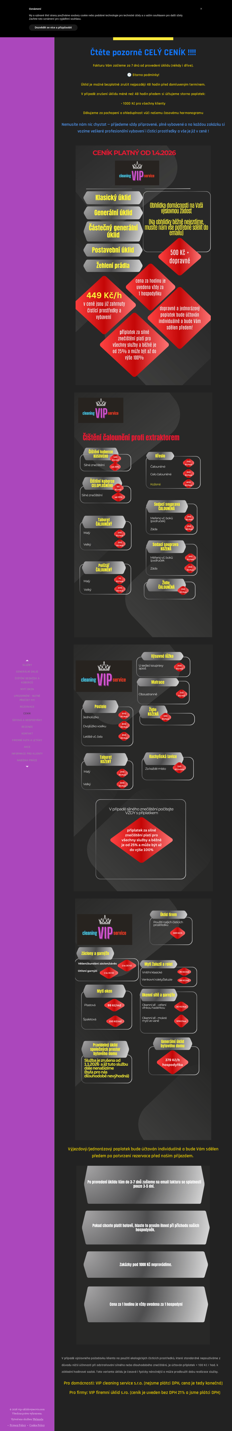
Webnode (38, 1419)
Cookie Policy (37, 1425)
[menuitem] (27, 665)
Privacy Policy (18, 1425)
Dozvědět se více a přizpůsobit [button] (53, 27)
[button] (201, 9)
